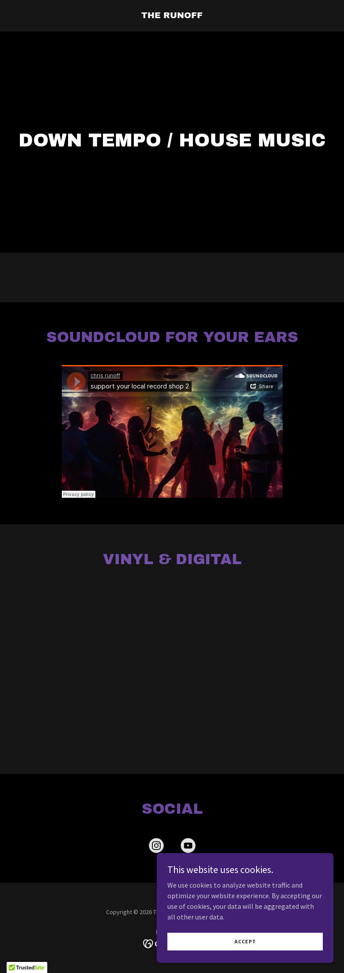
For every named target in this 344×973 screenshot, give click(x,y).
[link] (172, 15)
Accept (245, 941)
